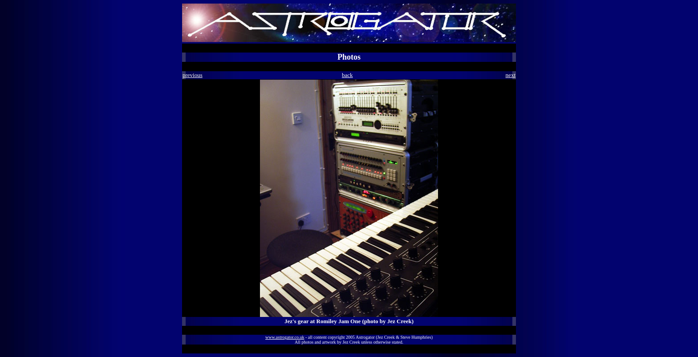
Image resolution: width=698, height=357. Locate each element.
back (347, 75)
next (510, 75)
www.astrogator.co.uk (284, 337)
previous (193, 75)
